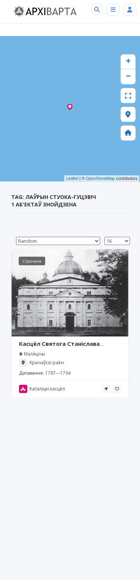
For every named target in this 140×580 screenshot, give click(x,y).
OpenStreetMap (100, 178)
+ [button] (128, 61)
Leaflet (72, 178)
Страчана (31, 261)
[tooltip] (106, 389)
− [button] (128, 76)
